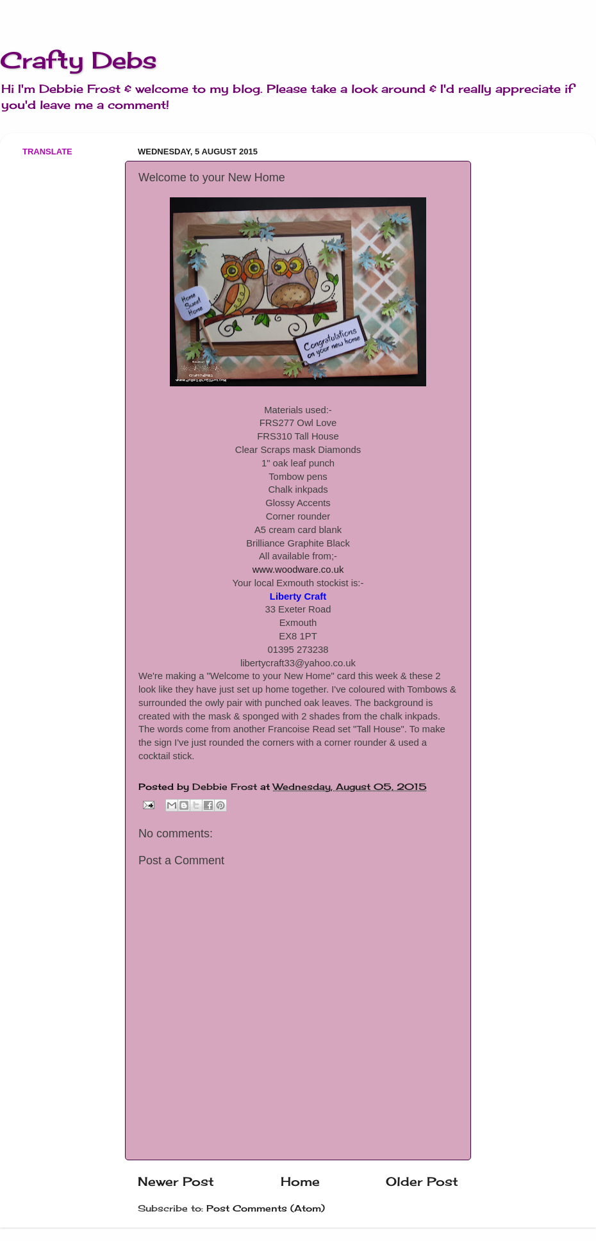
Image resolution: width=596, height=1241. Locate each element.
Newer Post (176, 1181)
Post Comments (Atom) (265, 1208)
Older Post (422, 1181)
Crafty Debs (78, 60)
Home (300, 1181)
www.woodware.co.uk (298, 569)
